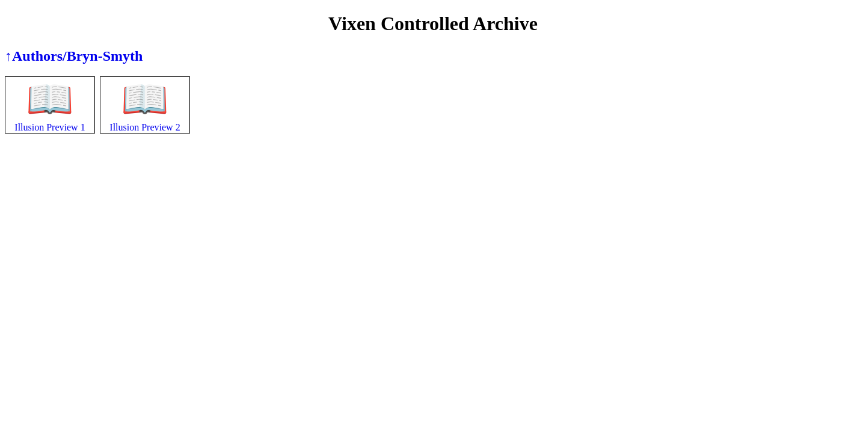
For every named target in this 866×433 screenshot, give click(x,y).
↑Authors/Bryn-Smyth (74, 56)
